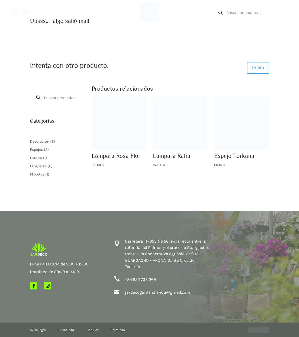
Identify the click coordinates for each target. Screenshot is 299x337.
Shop (99, 10)
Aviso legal (38, 330)
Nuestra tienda (53, 10)
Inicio (36, 10)
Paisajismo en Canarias (79, 10)
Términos (118, 330)
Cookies (93, 330)
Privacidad (66, 330)
